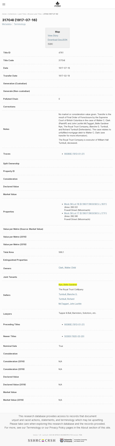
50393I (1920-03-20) (74, 336)
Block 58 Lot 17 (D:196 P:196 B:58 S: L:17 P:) (85, 213)
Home (4, 14)
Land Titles (22, 14)
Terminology (20, 24)
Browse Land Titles (35, 14)
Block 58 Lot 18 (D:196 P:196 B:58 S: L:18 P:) (85, 204)
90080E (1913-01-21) (74, 154)
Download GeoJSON (57, 40)
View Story (53, 35)
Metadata (6, 24)
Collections (12, 14)
